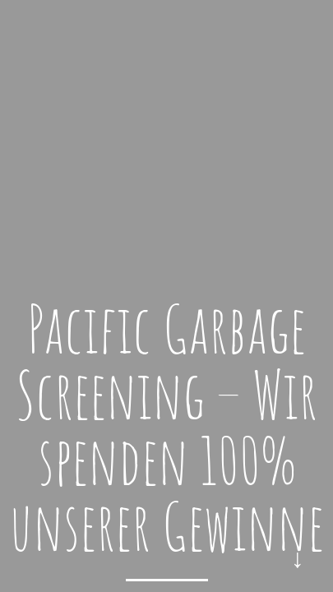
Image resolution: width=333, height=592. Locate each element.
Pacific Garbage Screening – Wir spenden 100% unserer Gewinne (166, 427)
